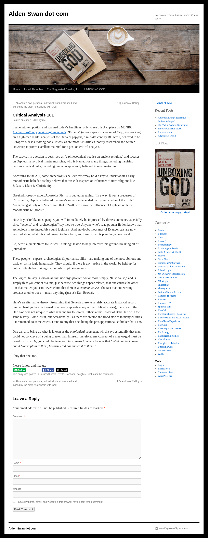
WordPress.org (165, 376)
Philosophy (163, 284)
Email (16, 476)
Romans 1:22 (164, 303)
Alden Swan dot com (38, 13)
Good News (164, 259)
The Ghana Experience (169, 321)
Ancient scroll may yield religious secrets (39, 132)
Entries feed (164, 368)
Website (17, 489)
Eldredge (162, 241)
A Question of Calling (130, 103)
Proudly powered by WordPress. (174, 528)
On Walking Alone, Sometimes (173, 125)
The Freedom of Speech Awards (173, 317)
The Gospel (163, 324)
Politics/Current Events (52, 374)
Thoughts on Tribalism (169, 343)
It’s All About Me (33, 89)
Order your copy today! (175, 212)
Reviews (162, 299)
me (44, 120)
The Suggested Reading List (63, 89)
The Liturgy (164, 332)
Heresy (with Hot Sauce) (170, 128)
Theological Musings (168, 335)
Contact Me (163, 103)
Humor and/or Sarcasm (169, 263)
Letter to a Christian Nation (171, 266)
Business (162, 233)
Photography (164, 288)
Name (17, 463)
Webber (162, 354)
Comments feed (165, 372)
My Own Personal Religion (171, 273)
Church (161, 237)
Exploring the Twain (168, 248)
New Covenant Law (168, 277)
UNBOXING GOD (94, 89)
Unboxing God (165, 346)
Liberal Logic (164, 270)
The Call (162, 310)
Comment (19, 416)
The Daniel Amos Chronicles (172, 314)
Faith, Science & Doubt (169, 252)
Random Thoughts (76, 374)
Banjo (161, 230)
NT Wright (163, 281)
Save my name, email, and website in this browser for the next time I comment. (60, 502)
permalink (108, 374)
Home (16, 89)
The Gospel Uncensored (170, 328)
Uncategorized (165, 350)
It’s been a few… (166, 132)
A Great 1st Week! (167, 135)
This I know (164, 339)
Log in (161, 365)
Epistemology (165, 244)
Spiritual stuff (164, 306)
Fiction (161, 255)
